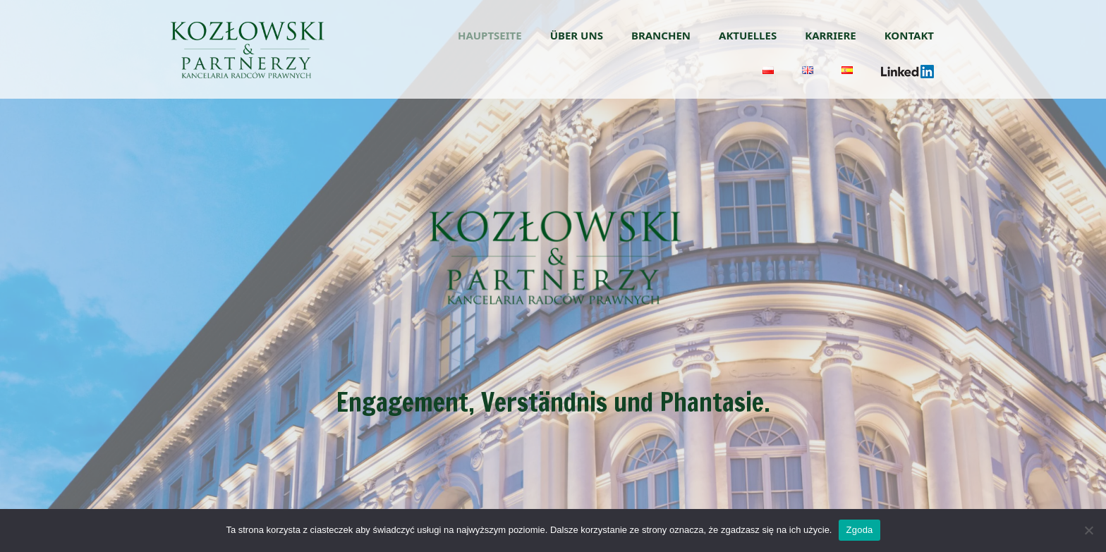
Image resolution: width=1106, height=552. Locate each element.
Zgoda (859, 530)
